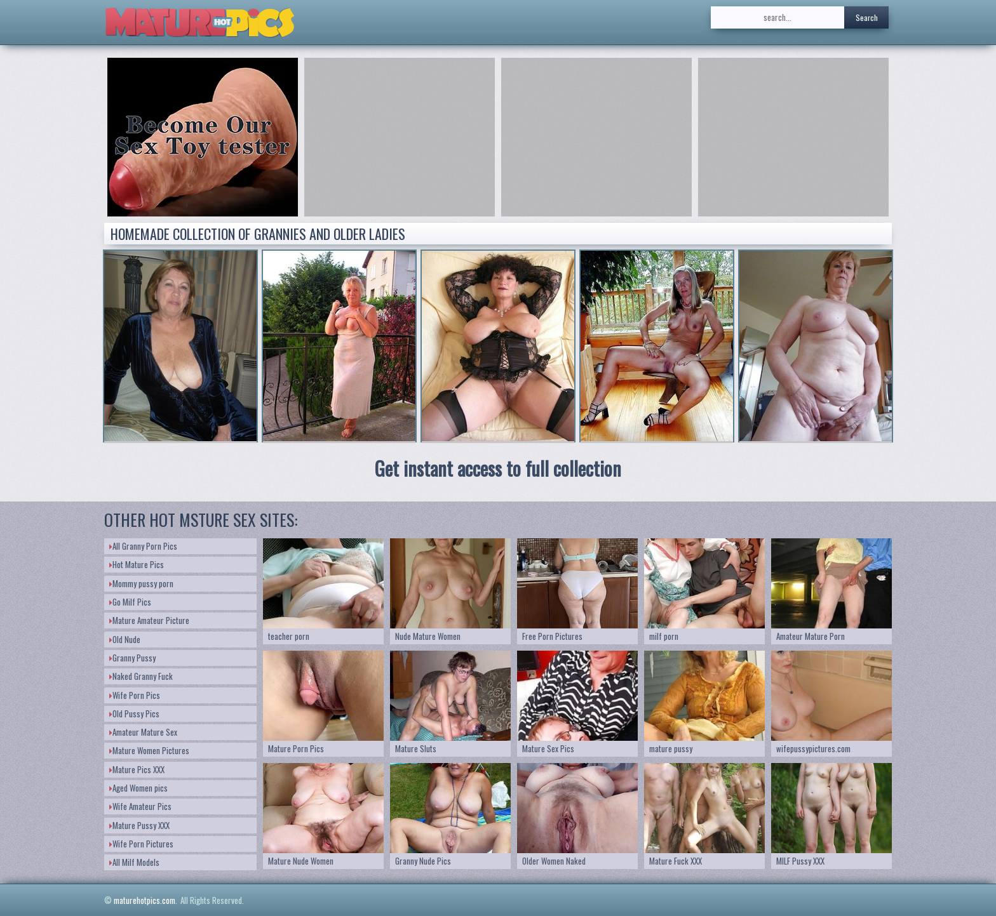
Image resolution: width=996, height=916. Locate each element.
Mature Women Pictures (149, 750)
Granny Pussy (132, 657)
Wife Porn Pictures (141, 843)
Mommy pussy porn (141, 583)
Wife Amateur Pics (140, 806)
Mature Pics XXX (137, 769)
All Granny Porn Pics (143, 546)
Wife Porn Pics (134, 695)
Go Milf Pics (130, 601)
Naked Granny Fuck (141, 676)
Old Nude (124, 639)
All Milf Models (134, 862)
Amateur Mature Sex (143, 732)
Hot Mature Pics (136, 564)
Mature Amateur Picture (149, 620)
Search (867, 17)
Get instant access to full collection (498, 468)
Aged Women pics (138, 787)
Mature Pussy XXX (139, 825)
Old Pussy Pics (134, 713)
